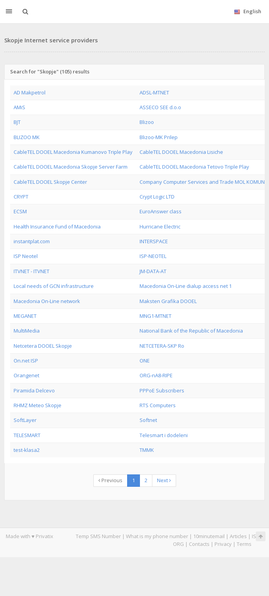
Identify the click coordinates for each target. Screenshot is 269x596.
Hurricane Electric (160, 226)
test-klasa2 (27, 449)
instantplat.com (32, 241)
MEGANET (25, 315)
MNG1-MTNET (155, 315)
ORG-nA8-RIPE (156, 375)
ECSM (20, 211)
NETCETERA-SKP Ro (162, 345)
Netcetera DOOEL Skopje (43, 345)
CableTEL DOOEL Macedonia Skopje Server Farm (71, 166)
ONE (145, 360)
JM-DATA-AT (153, 271)
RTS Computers (158, 405)
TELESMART (27, 435)
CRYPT (21, 196)
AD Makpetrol (29, 92)
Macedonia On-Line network (47, 301)
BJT (17, 122)
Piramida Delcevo (34, 390)
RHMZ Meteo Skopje (37, 405)
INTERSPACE (154, 241)
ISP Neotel (26, 256)
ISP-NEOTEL (153, 256)
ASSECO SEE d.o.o (160, 107)
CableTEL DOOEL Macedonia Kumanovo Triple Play (73, 151)
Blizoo (147, 122)
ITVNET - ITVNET (31, 271)
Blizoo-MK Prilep (159, 137)
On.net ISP (26, 360)
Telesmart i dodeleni (164, 435)
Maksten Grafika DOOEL (168, 301)
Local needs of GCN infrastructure (54, 285)
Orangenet (26, 375)
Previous (110, 480)
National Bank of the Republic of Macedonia (191, 330)
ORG (178, 543)
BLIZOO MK (27, 137)
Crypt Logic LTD (157, 196)
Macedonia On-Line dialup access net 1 (186, 285)
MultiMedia (27, 330)
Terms (244, 543)
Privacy (223, 543)
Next (164, 480)
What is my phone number (157, 536)
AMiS (19, 107)
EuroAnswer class (161, 211)
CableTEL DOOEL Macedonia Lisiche (181, 151)
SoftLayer (25, 420)
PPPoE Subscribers (162, 390)
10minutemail (209, 536)
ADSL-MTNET (154, 92)
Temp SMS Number (98, 536)
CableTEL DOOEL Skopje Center (50, 181)
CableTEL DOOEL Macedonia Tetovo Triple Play (194, 166)
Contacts (199, 543)
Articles (238, 536)
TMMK (147, 449)
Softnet (148, 420)
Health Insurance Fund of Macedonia (57, 226)
